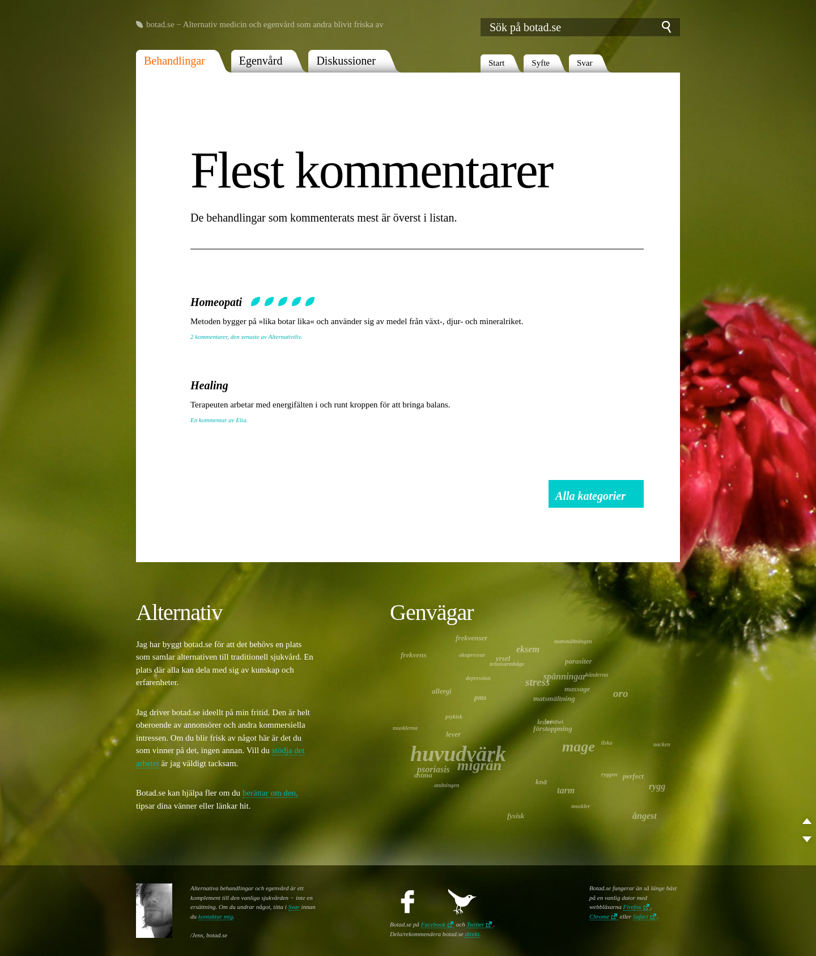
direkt (472, 933)
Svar (585, 62)
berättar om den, (270, 792)
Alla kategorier (590, 496)
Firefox (632, 906)
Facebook (433, 924)
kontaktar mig (215, 916)
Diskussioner (345, 60)
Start (496, 62)
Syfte (541, 62)
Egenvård (261, 60)
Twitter (475, 924)
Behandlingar (174, 60)
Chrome (599, 916)
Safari (640, 916)
